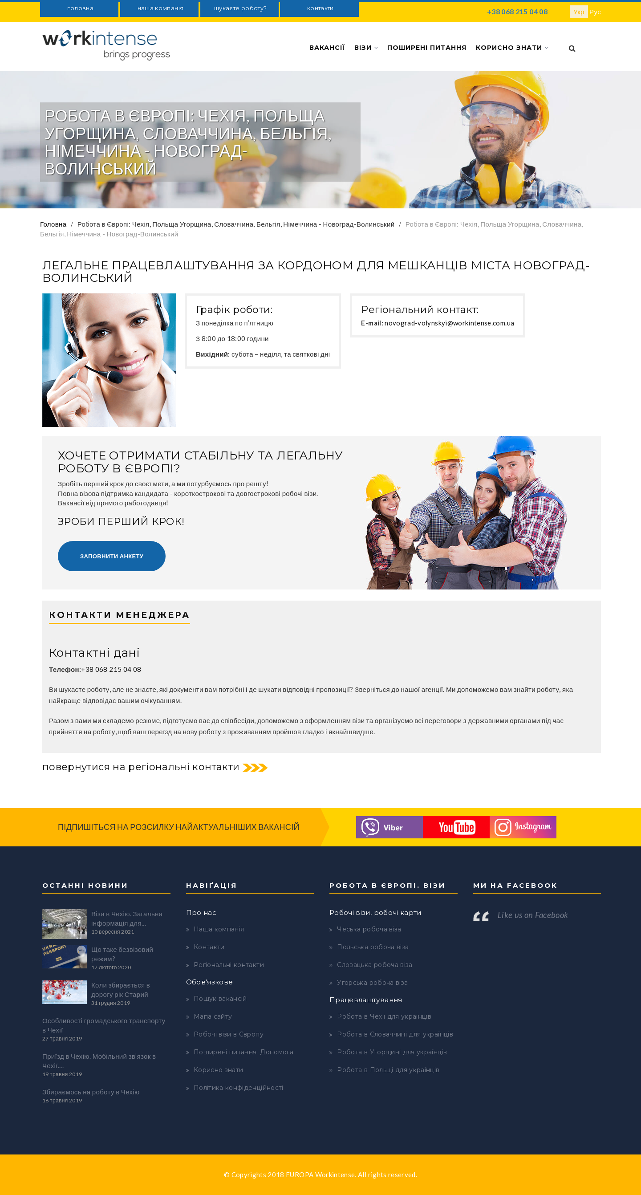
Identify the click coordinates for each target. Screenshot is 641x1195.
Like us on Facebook (533, 915)
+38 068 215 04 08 (517, 11)
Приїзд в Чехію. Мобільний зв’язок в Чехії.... (99, 1060)
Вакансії (327, 48)
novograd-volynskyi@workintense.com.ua (449, 323)
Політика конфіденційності (239, 1088)
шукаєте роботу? (240, 8)
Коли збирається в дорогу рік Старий (120, 989)
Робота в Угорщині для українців (392, 1052)
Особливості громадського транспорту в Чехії (104, 1025)
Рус (595, 12)
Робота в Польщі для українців (388, 1070)
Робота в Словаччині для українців (395, 1034)
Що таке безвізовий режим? (122, 954)
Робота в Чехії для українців (384, 1016)
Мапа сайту (213, 1016)
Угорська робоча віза (372, 983)
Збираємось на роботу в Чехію (91, 1092)
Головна (53, 224)
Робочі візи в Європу (229, 1034)
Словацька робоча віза (374, 965)
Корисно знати (512, 48)
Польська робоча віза (373, 947)
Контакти (209, 947)
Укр (578, 12)
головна (80, 8)
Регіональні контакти (229, 965)
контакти (320, 8)
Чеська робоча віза (369, 929)
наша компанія (161, 8)
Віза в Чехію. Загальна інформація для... (126, 918)
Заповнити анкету (111, 556)
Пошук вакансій (220, 999)
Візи (366, 48)
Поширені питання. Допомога (243, 1052)
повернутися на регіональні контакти (140, 767)
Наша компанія (219, 929)
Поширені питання (427, 48)
